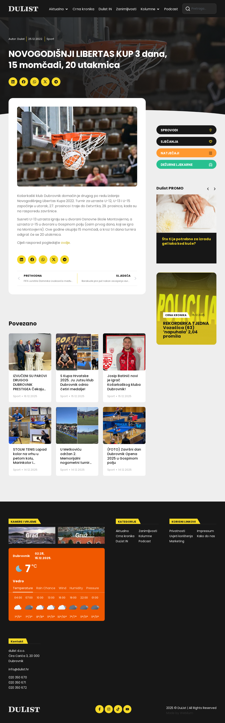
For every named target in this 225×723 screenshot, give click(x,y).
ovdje (65, 242)
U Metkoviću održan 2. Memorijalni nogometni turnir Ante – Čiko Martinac (75, 460)
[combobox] (199, 8)
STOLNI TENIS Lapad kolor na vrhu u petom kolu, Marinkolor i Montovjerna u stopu (30, 460)
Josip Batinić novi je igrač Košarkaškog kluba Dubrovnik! (124, 382)
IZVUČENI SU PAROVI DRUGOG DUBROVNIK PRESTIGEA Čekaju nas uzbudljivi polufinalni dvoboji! (30, 387)
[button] (13, 81)
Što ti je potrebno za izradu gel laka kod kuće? (187, 241)
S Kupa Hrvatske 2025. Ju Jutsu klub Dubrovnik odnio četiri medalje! (77, 382)
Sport (50, 39)
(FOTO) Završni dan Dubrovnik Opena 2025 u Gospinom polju (124, 456)
